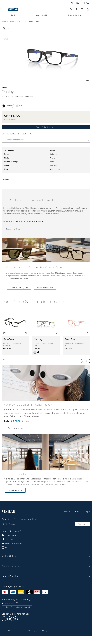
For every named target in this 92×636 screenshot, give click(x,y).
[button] (76, 9)
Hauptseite (5, 21)
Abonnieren (82, 524)
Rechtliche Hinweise (8, 631)
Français (66, 511)
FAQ (6, 547)
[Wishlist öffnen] (82, 9)
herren (25, 21)
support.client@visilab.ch (13, 543)
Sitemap (44, 631)
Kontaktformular (9, 535)
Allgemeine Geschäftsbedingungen (28, 631)
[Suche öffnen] (71, 9)
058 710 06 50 (10, 539)
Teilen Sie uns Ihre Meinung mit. (17, 607)
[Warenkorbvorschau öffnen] (87, 9)
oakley (18, 21)
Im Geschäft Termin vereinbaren (46, 127)
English (87, 511)
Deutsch (77, 511)
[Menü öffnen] (6, 9)
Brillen (12, 21)
